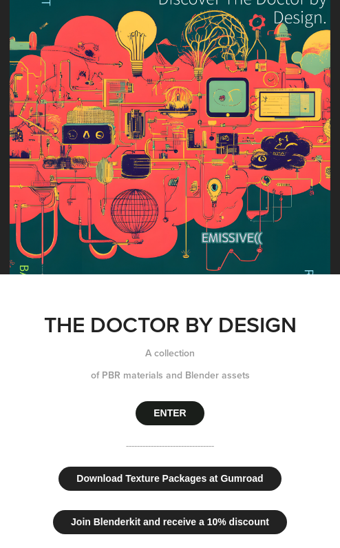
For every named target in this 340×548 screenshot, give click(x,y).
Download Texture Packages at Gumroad (169, 478)
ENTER (169, 412)
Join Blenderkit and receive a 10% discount (170, 521)
